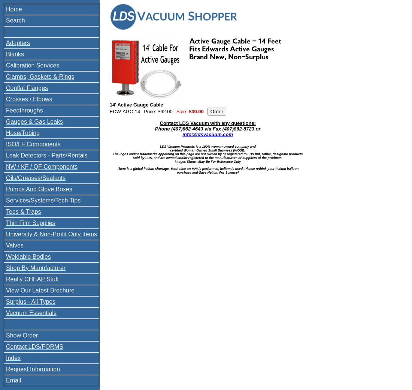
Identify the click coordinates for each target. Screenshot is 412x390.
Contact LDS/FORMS (34, 347)
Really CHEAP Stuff (32, 279)
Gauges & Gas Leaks (34, 121)
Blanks (15, 54)
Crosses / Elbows (29, 99)
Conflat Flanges (27, 88)
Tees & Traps (23, 211)
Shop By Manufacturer (36, 268)
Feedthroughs (24, 110)
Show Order (22, 335)
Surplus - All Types (30, 301)
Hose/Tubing (23, 133)
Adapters (18, 43)
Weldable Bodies (28, 257)
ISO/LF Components (33, 144)
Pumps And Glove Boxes (39, 189)
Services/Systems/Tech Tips (43, 200)
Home (14, 9)
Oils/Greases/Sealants (36, 178)
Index (13, 358)
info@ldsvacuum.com (207, 134)
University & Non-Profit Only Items (51, 234)
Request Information (33, 369)
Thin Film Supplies (30, 223)
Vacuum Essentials (31, 313)
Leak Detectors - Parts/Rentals (47, 155)
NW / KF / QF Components (42, 167)
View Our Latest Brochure (40, 290)
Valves (15, 245)
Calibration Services (32, 65)
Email (13, 380)
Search (15, 20)
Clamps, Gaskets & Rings (40, 77)
